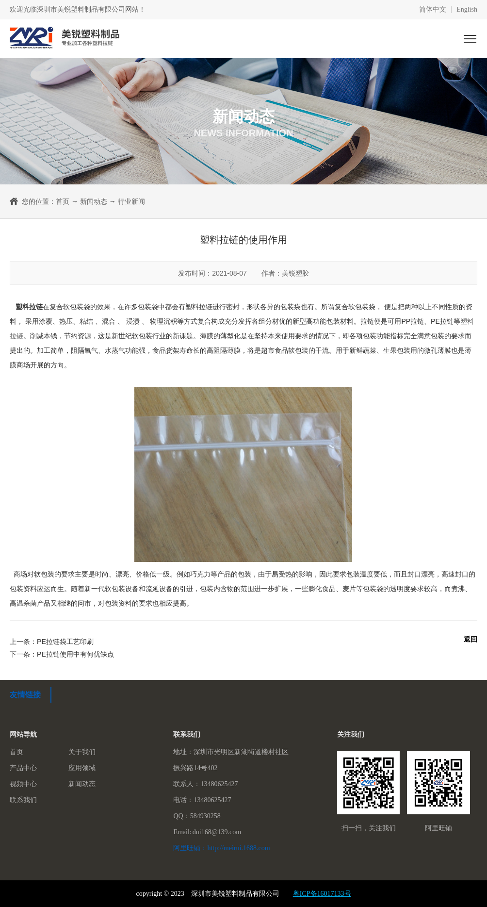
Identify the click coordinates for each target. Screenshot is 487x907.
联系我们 (23, 800)
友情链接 (25, 695)
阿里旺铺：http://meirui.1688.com (221, 848)
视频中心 (23, 784)
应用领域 (82, 768)
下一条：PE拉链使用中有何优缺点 (62, 654)
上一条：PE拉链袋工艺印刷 (52, 641)
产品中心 (23, 768)
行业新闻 (131, 201)
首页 (62, 201)
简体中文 (432, 9)
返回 (470, 639)
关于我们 (82, 752)
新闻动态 (93, 201)
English (466, 9)
